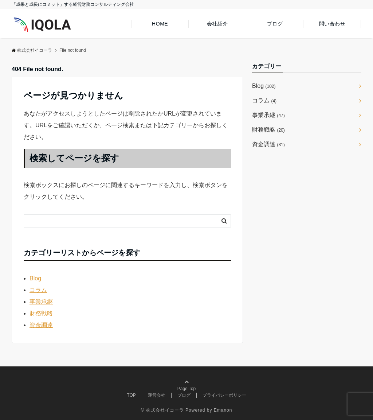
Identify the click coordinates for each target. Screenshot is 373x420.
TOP (131, 395)
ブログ (275, 24)
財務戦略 (41, 313)
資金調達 (41, 325)
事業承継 (41, 302)
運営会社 (156, 395)
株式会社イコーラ (32, 50)
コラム (38, 290)
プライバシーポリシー (224, 395)
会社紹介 (217, 24)
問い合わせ (332, 24)
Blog (35, 278)
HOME (160, 24)
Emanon (223, 410)
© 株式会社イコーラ (162, 410)
